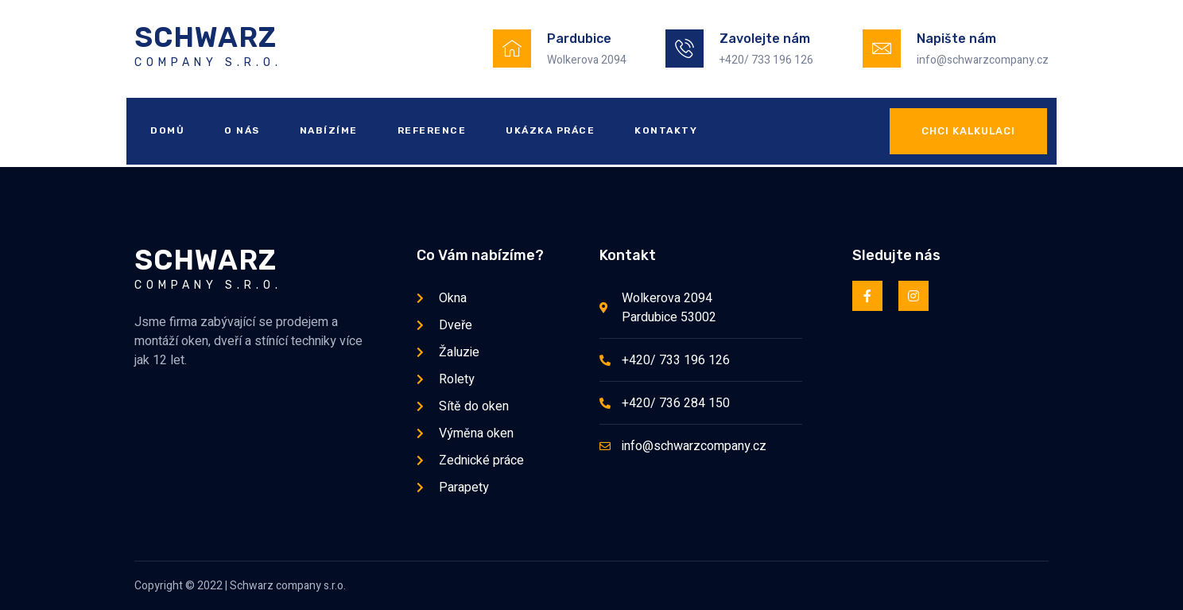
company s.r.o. (208, 62)
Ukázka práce (550, 130)
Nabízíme (329, 130)
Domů (167, 130)
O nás (242, 130)
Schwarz (205, 37)
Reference (432, 130)
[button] (968, 131)
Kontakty (665, 130)
